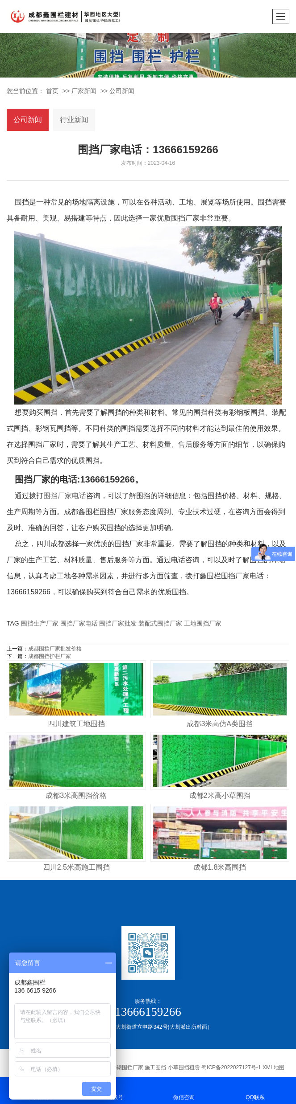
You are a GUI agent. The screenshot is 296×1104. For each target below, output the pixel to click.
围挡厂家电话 (64, 495)
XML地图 (273, 1067)
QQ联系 (255, 1089)
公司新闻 (121, 90)
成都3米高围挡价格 (76, 795)
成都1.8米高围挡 (219, 867)
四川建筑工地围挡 (76, 724)
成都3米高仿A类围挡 (220, 724)
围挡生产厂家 (39, 623)
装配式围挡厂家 (160, 623)
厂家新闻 (83, 90)
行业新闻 (74, 119)
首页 (52, 90)
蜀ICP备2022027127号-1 (231, 1067)
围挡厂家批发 (118, 623)
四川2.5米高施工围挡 (76, 867)
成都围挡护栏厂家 (49, 656)
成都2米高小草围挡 (219, 795)
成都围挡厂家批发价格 (55, 649)
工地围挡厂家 (202, 623)
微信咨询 (184, 1089)
